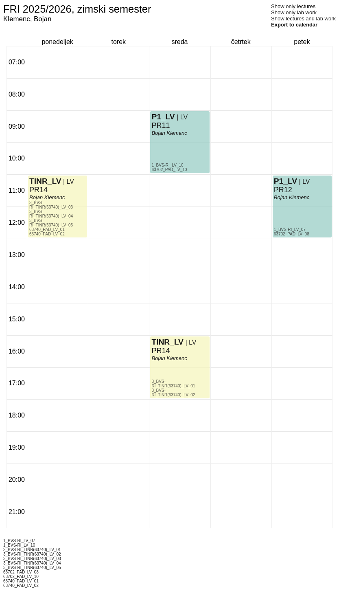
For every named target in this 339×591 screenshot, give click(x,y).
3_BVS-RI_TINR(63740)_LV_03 (51, 204)
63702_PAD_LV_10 (169, 169)
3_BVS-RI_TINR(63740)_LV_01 (173, 383)
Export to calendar (294, 25)
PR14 (38, 190)
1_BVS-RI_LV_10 (167, 165)
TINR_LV (45, 181)
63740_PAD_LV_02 (47, 234)
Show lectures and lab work (303, 18)
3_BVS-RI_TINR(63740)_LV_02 (173, 392)
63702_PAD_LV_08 (291, 234)
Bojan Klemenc (47, 197)
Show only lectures (293, 6)
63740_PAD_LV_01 (47, 229)
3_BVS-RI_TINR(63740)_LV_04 (51, 213)
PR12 (283, 190)
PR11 (160, 125)
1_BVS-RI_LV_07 (290, 229)
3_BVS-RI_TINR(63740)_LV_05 (51, 222)
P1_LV (163, 116)
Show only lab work (294, 12)
